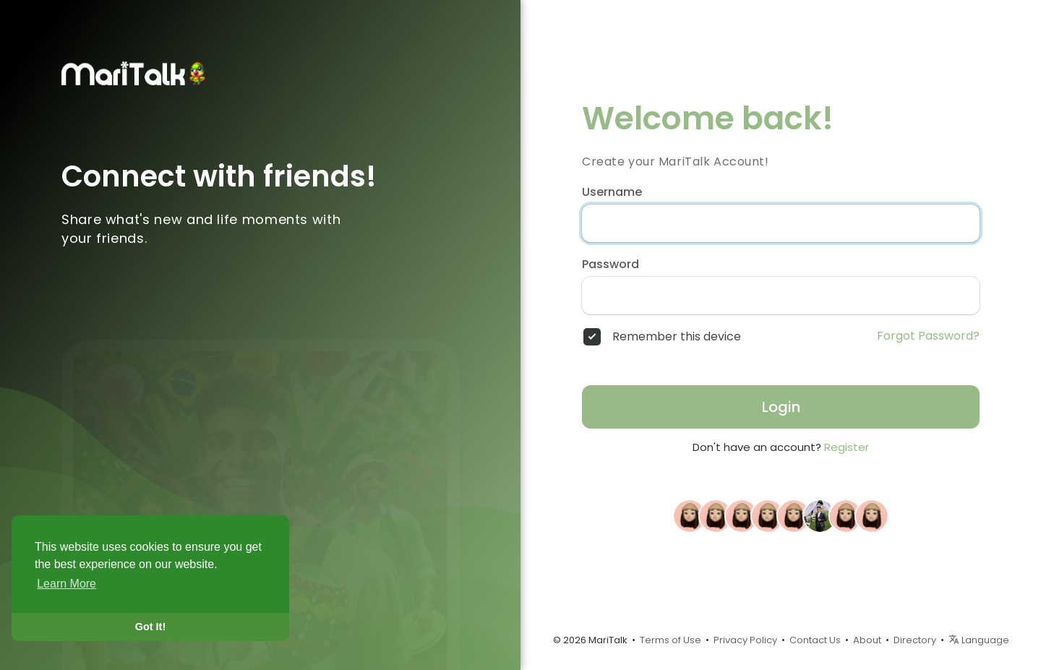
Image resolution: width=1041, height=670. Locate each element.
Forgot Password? (928, 336)
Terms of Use (670, 640)
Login (781, 407)
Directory (915, 640)
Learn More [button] (66, 583)
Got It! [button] (150, 626)
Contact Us (815, 640)
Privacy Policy (745, 640)
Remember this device (676, 337)
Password (610, 264)
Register (846, 447)
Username (612, 192)
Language (978, 640)
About (867, 640)
